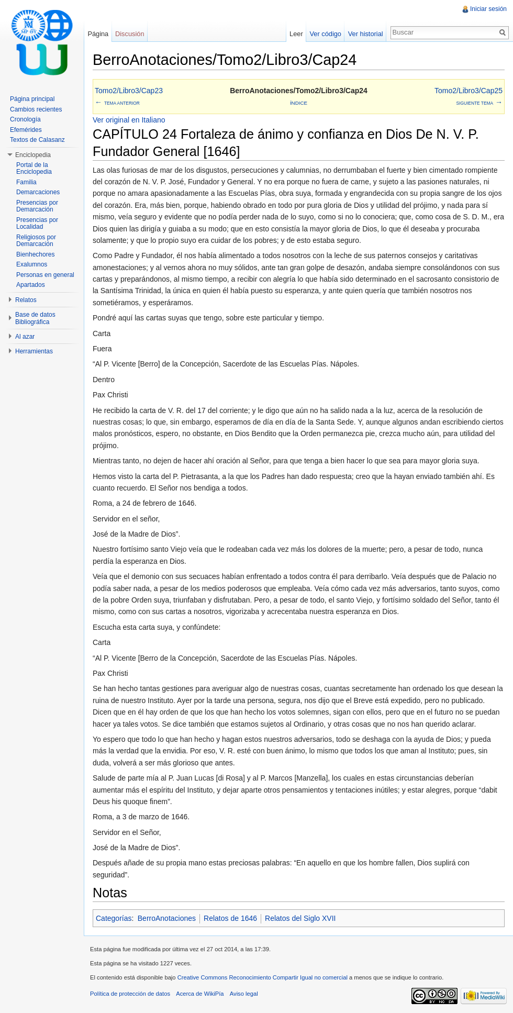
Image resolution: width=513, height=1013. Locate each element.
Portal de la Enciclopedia (34, 168)
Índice (298, 103)
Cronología (25, 119)
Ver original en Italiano (129, 120)
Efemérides (26, 129)
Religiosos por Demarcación (36, 240)
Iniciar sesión (488, 9)
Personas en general (45, 275)
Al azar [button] (25, 336)
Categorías (113, 918)
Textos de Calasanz (37, 139)
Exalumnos (31, 264)
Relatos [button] (26, 300)
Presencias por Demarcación (37, 206)
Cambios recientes (36, 109)
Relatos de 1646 (230, 918)
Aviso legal (244, 993)
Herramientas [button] (34, 351)
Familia (26, 182)
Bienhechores (35, 254)
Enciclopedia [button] (33, 155)
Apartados (30, 284)
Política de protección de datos (130, 993)
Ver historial (365, 34)
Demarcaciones (38, 192)
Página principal (32, 99)
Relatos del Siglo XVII (300, 918)
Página (97, 34)
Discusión (129, 34)
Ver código (325, 34)
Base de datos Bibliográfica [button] (35, 318)
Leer (296, 34)
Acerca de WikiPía (200, 993)
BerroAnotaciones (167, 918)
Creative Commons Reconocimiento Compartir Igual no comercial (262, 977)
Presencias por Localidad (37, 223)
